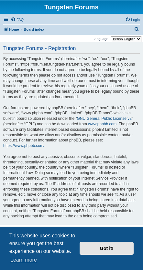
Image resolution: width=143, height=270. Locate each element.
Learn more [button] (23, 260)
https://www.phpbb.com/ (23, 145)
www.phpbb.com (102, 124)
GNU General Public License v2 (104, 118)
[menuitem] (17, 20)
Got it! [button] (107, 248)
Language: (101, 39)
